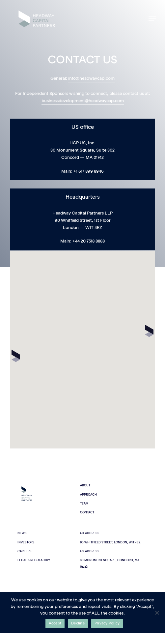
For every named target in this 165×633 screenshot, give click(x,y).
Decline (78, 623)
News (22, 533)
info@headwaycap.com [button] (91, 78)
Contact (87, 512)
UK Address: (90, 533)
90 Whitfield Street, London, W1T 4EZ (110, 542)
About (85, 485)
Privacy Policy (107, 623)
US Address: (90, 551)
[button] (152, 18)
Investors (26, 542)
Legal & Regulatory (33, 560)
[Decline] (156, 612)
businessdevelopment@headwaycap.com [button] (82, 101)
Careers (24, 551)
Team (84, 503)
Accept (55, 623)
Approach (88, 494)
